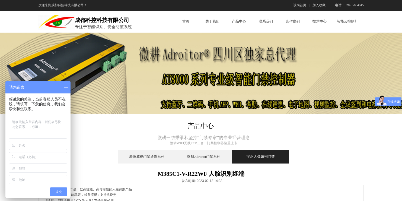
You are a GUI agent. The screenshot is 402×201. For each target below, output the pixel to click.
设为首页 (299, 5)
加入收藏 (319, 5)
